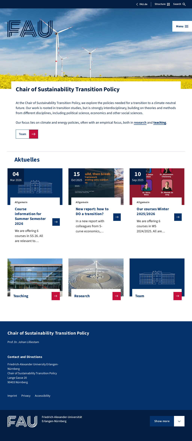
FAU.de (142, 4)
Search (179, 4)
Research (94, 296)
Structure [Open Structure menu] (162, 4)
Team (22, 134)
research (140, 122)
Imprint (12, 396)
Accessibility (42, 396)
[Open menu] (182, 26)
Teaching (33, 296)
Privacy (25, 396)
